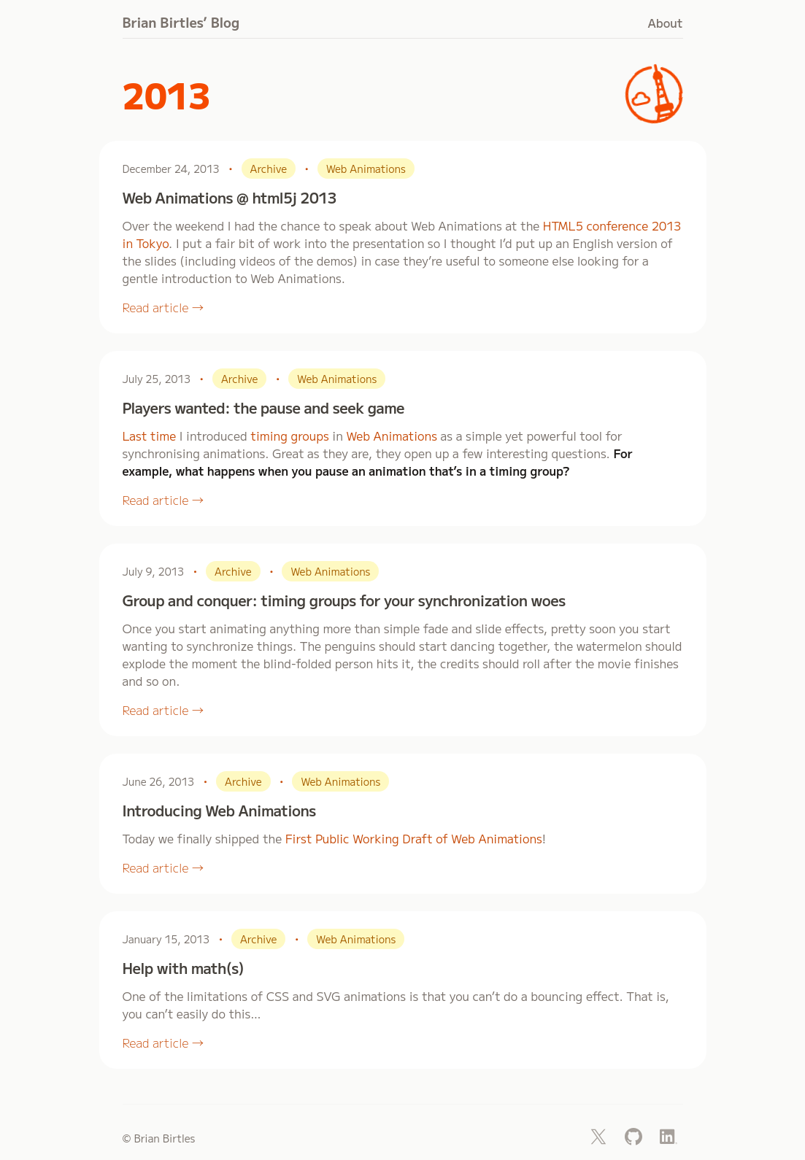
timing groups (289, 435)
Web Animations (391, 435)
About (665, 22)
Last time (150, 435)
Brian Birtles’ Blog (181, 21)
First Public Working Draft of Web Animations (413, 838)
